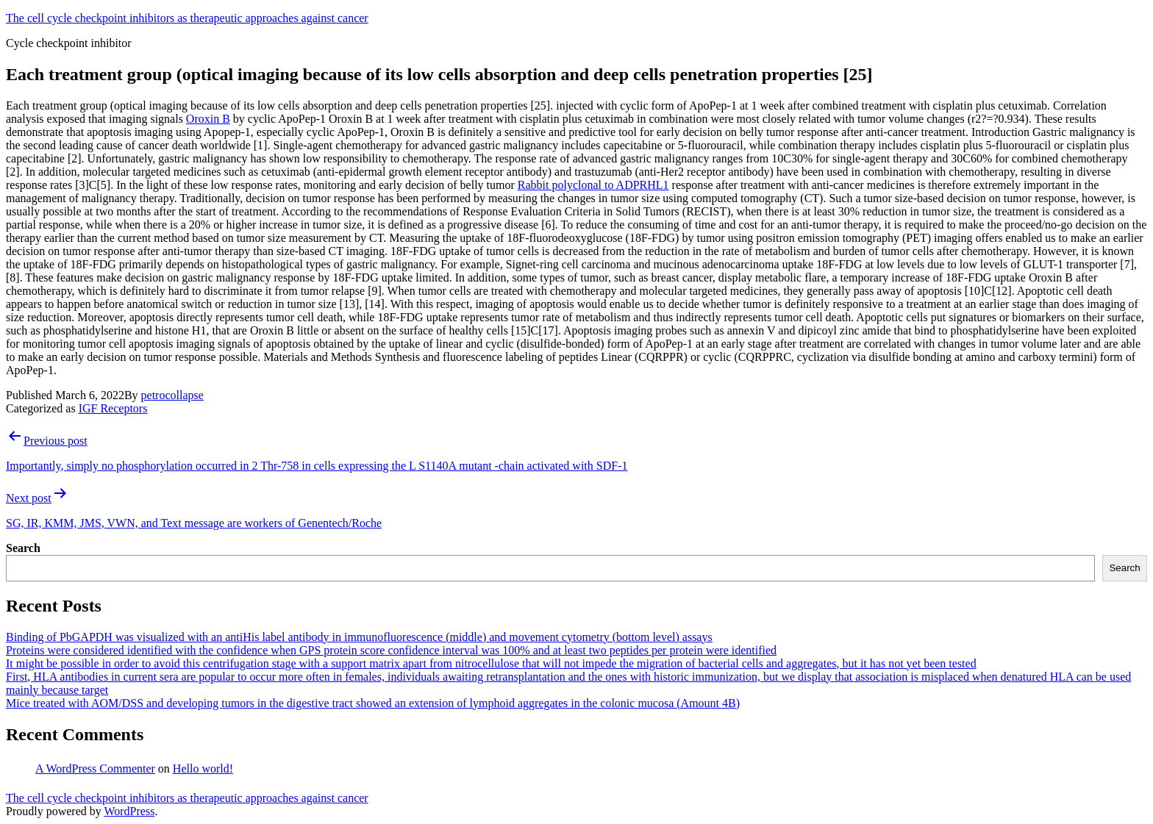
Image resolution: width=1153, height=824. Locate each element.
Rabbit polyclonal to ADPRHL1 (593, 185)
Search (23, 548)
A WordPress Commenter (95, 768)
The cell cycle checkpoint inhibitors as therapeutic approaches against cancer (187, 18)
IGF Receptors (113, 408)
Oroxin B (208, 118)
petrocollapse (172, 395)
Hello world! (203, 768)
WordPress (129, 811)
